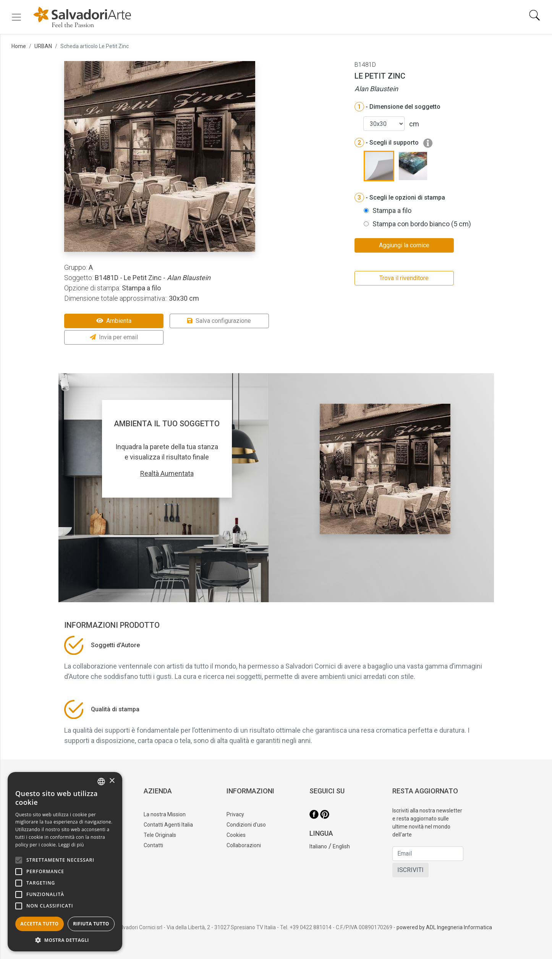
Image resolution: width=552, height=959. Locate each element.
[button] (65, 940)
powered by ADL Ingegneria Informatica (444, 927)
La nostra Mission (165, 814)
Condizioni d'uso (246, 825)
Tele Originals (160, 835)
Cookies (236, 835)
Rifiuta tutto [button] (91, 923)
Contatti (153, 845)
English (341, 846)
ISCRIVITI (410, 870)
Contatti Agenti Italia (168, 825)
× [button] (112, 781)
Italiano (318, 846)
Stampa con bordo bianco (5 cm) (421, 224)
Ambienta (113, 320)
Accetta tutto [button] (39, 923)
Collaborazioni (244, 845)
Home (18, 46)
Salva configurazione (219, 320)
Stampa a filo (391, 210)
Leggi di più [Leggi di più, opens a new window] (71, 844)
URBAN (43, 46)
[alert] (65, 861)
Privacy (235, 814)
